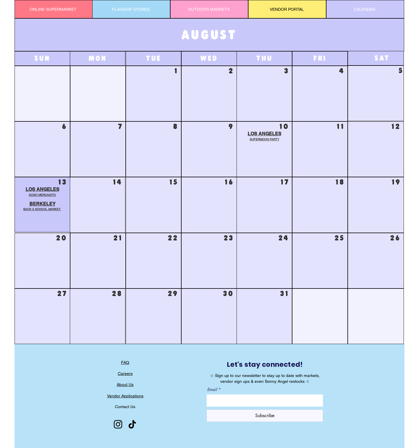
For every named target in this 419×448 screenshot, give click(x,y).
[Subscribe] (265, 416)
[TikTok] (132, 424)
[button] (42, 206)
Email (212, 389)
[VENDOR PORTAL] (287, 9)
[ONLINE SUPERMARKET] (54, 9)
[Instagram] (118, 424)
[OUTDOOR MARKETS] (209, 9)
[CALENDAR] (365, 9)
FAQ (125, 362)
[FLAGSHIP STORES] (131, 9)
